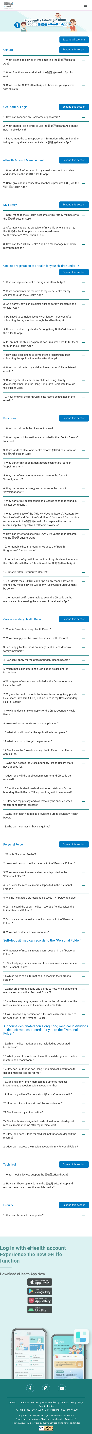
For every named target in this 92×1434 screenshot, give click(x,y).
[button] (86, 5)
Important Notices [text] (29, 1402)
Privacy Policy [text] (49, 1402)
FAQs (80, 1402)
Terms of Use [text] (67, 1402)
